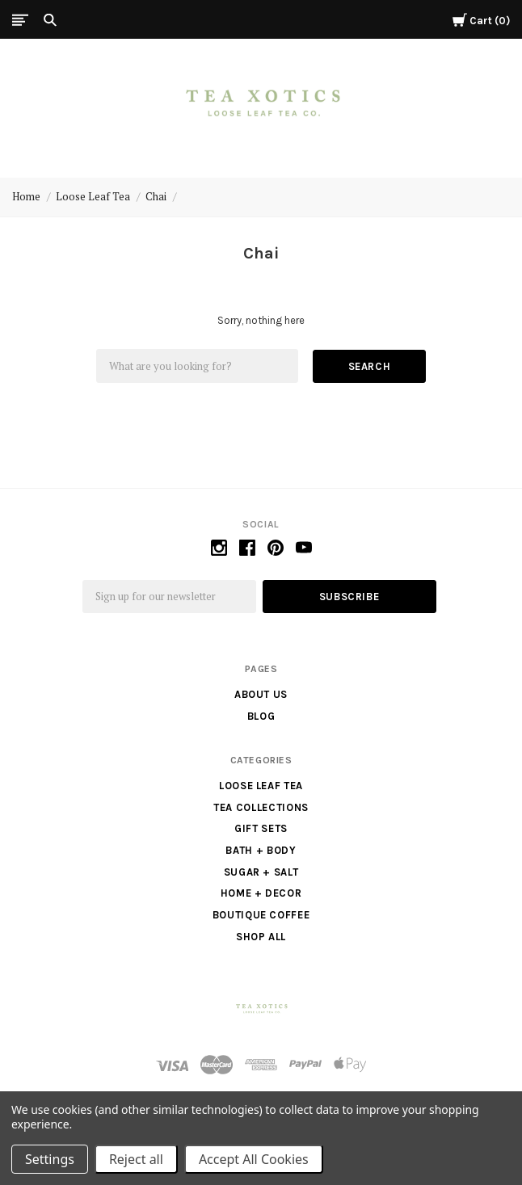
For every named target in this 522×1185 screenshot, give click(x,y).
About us (261, 694)
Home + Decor (261, 893)
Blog (261, 716)
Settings (49, 1159)
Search (369, 366)
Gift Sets (261, 828)
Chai (155, 196)
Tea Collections (261, 807)
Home (26, 196)
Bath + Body (260, 850)
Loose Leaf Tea (93, 196)
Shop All (261, 937)
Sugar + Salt (261, 872)
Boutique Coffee (261, 915)
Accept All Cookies (254, 1159)
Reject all (136, 1159)
